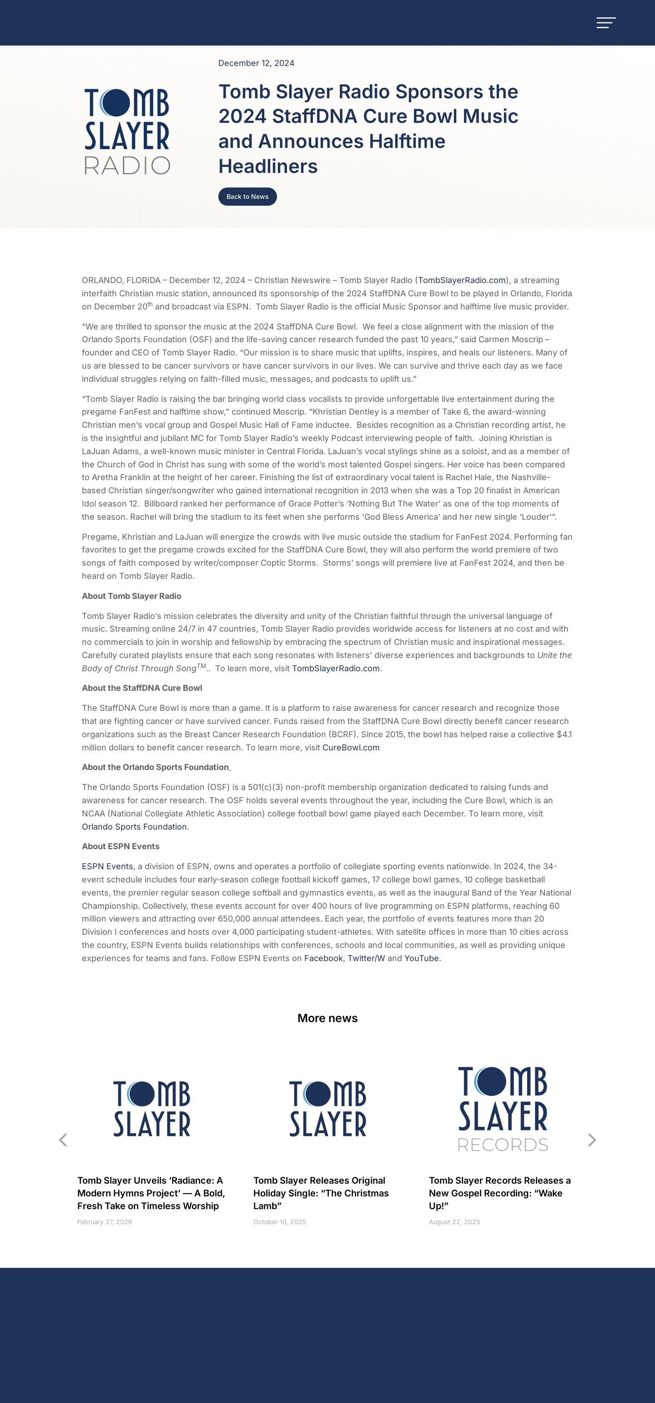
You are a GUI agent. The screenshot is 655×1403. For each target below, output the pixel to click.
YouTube (421, 958)
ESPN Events (107, 866)
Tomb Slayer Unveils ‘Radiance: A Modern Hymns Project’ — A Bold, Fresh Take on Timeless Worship (151, 1193)
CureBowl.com (351, 747)
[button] (64, 1140)
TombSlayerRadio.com (462, 280)
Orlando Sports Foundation (134, 826)
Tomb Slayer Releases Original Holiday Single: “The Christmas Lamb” (321, 1193)
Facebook (323, 958)
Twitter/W (366, 958)
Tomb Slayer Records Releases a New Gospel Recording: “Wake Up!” (500, 1193)
